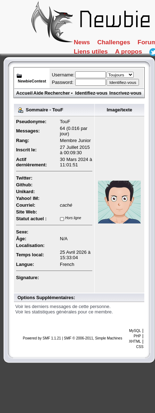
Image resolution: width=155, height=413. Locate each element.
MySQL (135, 331)
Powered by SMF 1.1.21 (42, 338)
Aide (38, 93)
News (87, 44)
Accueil (24, 93)
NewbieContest (32, 81)
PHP (137, 336)
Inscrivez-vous (125, 93)
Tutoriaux (96, 58)
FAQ (135, 58)
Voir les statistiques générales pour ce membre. (64, 311)
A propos (95, 72)
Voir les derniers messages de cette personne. (62, 306)
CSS (140, 347)
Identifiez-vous (91, 93)
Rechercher (59, 93)
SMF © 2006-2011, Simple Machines (93, 338)
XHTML (135, 341)
